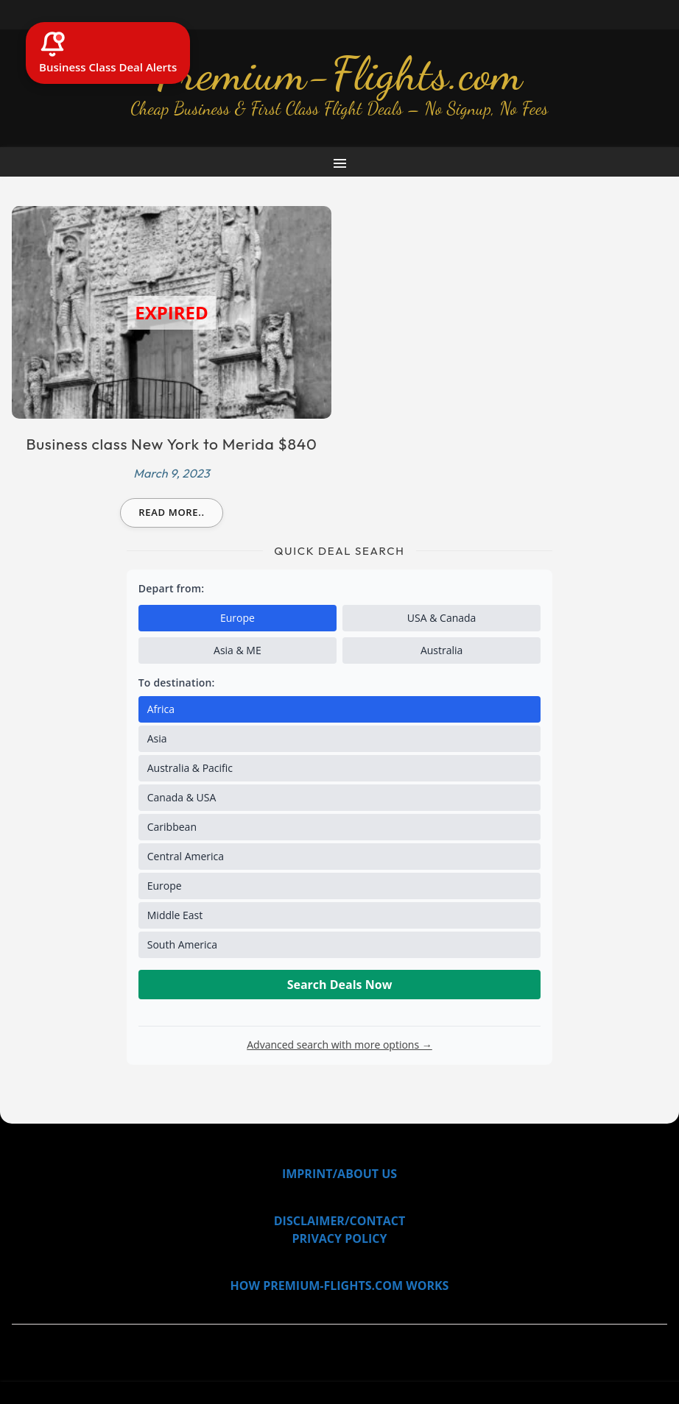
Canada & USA (182, 797)
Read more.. (171, 512)
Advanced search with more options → (339, 1045)
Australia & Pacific (190, 768)
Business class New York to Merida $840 (172, 443)
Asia (157, 738)
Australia (441, 650)
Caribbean (172, 827)
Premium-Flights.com (340, 73)
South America (182, 944)
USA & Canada (441, 618)
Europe (237, 618)
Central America (185, 856)
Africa (161, 709)
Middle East (175, 915)
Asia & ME (237, 650)
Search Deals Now (340, 984)
